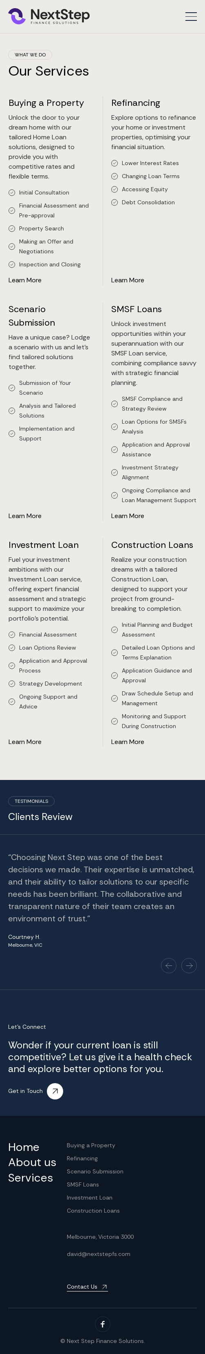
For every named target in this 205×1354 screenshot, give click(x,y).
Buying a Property (91, 1145)
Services (30, 1178)
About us (32, 1162)
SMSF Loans (83, 1184)
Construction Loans (93, 1210)
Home (24, 1147)
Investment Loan (89, 1197)
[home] (49, 16)
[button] (189, 16)
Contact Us (82, 1286)
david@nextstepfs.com (98, 1254)
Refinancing (82, 1158)
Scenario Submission (95, 1171)
